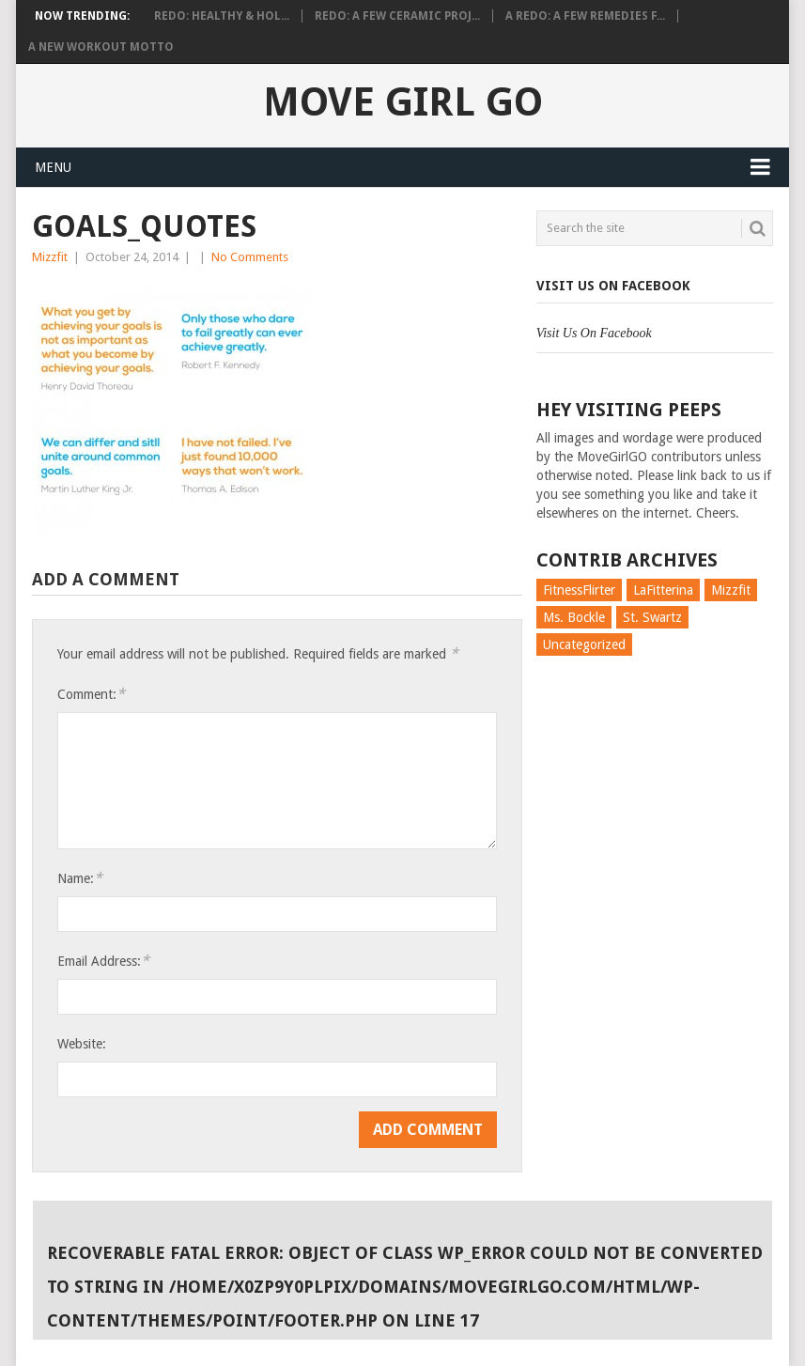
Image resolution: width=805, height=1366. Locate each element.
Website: (81, 1043)
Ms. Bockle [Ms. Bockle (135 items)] (574, 617)
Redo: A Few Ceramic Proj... (397, 16)
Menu (53, 167)
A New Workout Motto (101, 47)
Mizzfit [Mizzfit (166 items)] (731, 590)
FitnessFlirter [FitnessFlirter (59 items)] (579, 590)
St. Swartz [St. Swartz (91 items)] (652, 617)
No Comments (249, 257)
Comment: (91, 694)
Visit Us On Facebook (613, 285)
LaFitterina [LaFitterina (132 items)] (663, 590)
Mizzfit (50, 257)
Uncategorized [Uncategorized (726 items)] (584, 644)
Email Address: (103, 961)
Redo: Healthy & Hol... (221, 16)
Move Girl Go (403, 102)
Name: (79, 878)
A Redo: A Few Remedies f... (585, 16)
